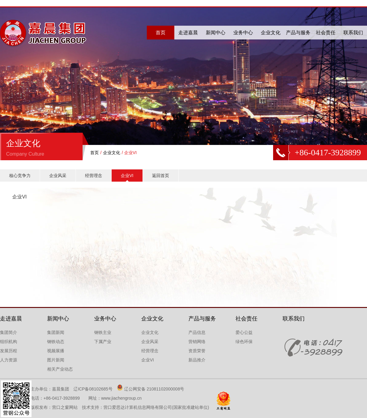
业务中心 (243, 32)
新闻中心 (215, 32)
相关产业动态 (60, 369)
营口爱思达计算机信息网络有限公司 (137, 407)
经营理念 (93, 175)
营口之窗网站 (65, 407)
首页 (160, 32)
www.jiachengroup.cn (121, 398)
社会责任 (325, 32)
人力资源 (8, 359)
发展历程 (8, 350)
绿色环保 (244, 341)
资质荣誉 (197, 350)
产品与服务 (298, 32)
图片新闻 (55, 359)
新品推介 (197, 359)
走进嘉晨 (188, 32)
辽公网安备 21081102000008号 (154, 389)
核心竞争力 (20, 175)
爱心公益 (244, 332)
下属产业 (102, 341)
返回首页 (160, 175)
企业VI (127, 175)
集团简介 (8, 332)
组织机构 (8, 341)
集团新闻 (55, 332)
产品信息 (197, 332)
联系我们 (353, 32)
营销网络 (197, 341)
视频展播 (55, 350)
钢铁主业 (102, 332)
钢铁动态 (55, 341)
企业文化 (270, 32)
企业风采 (57, 175)
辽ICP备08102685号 (93, 389)
